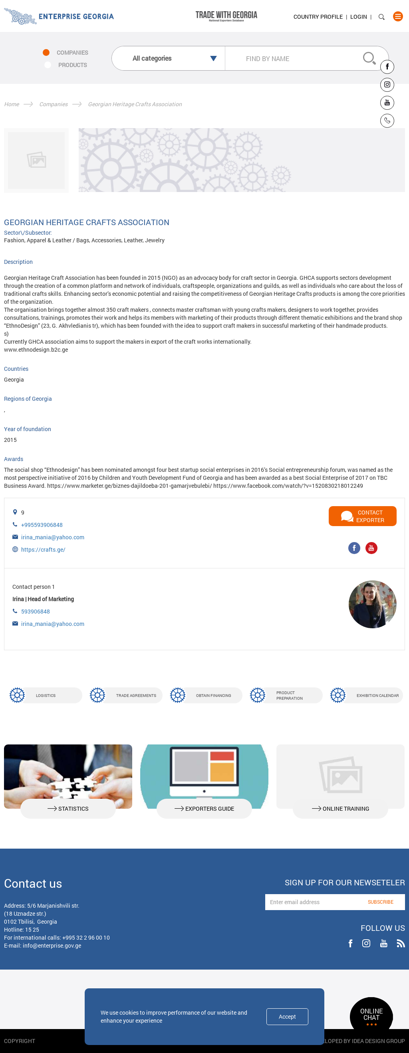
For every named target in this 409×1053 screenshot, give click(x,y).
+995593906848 (42, 524)
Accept (287, 1016)
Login (358, 16)
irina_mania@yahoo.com (52, 537)
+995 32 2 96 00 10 (86, 937)
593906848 (35, 611)
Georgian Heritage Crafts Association (135, 104)
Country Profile (318, 16)
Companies (53, 104)
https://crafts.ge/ (43, 549)
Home (11, 104)
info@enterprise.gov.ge (52, 945)
